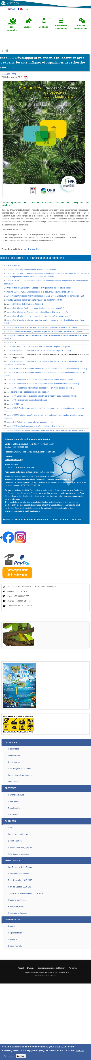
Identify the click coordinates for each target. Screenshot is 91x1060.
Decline (20, 1056)
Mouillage (43, 27)
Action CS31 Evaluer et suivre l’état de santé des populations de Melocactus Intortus (42, 327)
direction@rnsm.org (14, 460)
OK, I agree (9, 1056)
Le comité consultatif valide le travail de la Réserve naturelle (31, 270)
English (12, 9)
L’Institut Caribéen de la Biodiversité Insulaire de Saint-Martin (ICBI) (34, 300)
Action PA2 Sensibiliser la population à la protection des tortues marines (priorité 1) (41, 380)
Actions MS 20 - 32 (15, 404)
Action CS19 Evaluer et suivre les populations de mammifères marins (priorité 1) (40, 316)
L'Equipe (30, 968)
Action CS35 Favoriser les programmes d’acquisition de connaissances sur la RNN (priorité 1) (45, 331)
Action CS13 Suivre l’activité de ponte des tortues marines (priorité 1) (35, 308)
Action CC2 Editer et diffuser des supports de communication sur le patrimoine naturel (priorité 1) (47, 369)
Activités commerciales (80, 27)
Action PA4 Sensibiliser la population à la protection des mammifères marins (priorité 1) (43, 384)
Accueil (21, 968)
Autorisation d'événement (61, 27)
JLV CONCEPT (50, 975)
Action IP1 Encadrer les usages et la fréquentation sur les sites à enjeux (36, 426)
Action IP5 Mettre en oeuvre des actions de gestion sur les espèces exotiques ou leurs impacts (46, 430)
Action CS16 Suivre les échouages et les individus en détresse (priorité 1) (37, 312)
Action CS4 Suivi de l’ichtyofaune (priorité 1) (25, 304)
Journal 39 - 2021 (9, 74)
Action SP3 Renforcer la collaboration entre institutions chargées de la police (38, 346)
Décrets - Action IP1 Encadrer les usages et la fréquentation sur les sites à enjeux (40, 292)
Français (23, 9)
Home (6, 50)
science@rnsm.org (26, 467)
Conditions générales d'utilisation (51, 968)
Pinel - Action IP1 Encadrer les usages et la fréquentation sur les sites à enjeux (38, 288)
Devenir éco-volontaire (12, 27)
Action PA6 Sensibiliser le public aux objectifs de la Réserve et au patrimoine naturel (41, 396)
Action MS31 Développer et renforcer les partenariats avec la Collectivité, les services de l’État (45, 296)
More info (80, 1050)
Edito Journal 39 (13, 266)
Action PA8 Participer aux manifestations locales (27, 400)
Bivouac (28, 27)
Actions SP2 (12, 342)
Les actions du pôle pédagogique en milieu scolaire (28, 392)
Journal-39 (33, 249)
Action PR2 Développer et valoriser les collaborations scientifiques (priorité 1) (39, 351)
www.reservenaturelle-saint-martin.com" (22, 511)
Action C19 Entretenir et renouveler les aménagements (30, 422)
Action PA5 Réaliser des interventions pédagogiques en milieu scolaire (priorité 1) (40, 388)
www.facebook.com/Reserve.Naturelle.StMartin (34, 452)
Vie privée (73, 968)
